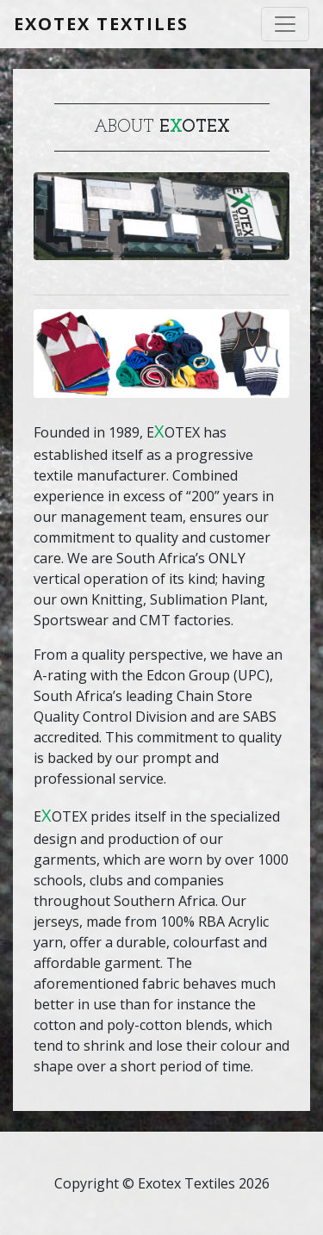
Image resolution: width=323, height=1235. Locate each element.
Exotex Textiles (101, 23)
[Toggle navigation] (285, 24)
